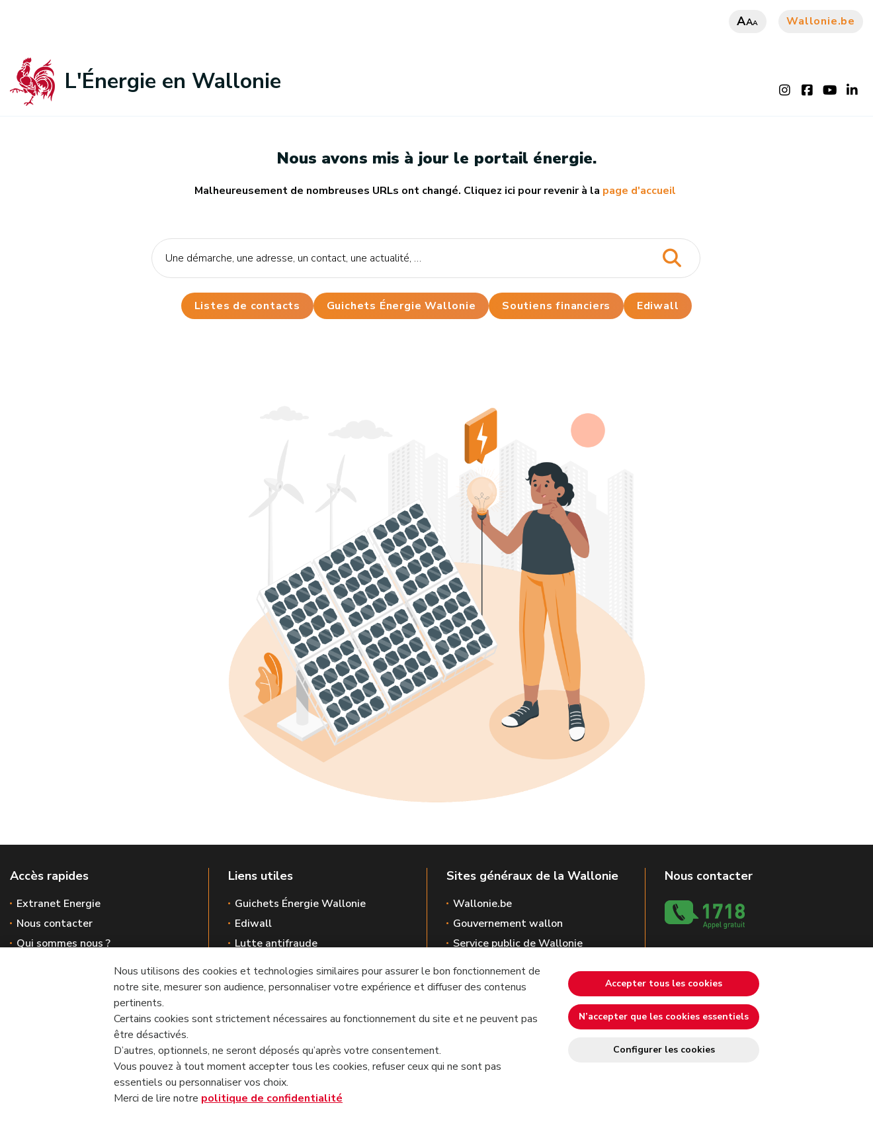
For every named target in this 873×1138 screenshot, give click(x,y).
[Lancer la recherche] (671, 258)
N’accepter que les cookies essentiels (664, 1016)
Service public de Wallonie (518, 943)
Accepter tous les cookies (663, 983)
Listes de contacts (247, 306)
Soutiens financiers (556, 306)
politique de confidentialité (272, 1098)
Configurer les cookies (664, 1049)
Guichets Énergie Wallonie (401, 306)
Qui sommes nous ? (63, 943)
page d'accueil (639, 190)
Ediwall (253, 923)
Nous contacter (55, 923)
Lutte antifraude (276, 943)
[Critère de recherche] (425, 258)
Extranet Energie (59, 903)
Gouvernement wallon (508, 923)
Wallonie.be (820, 21)
